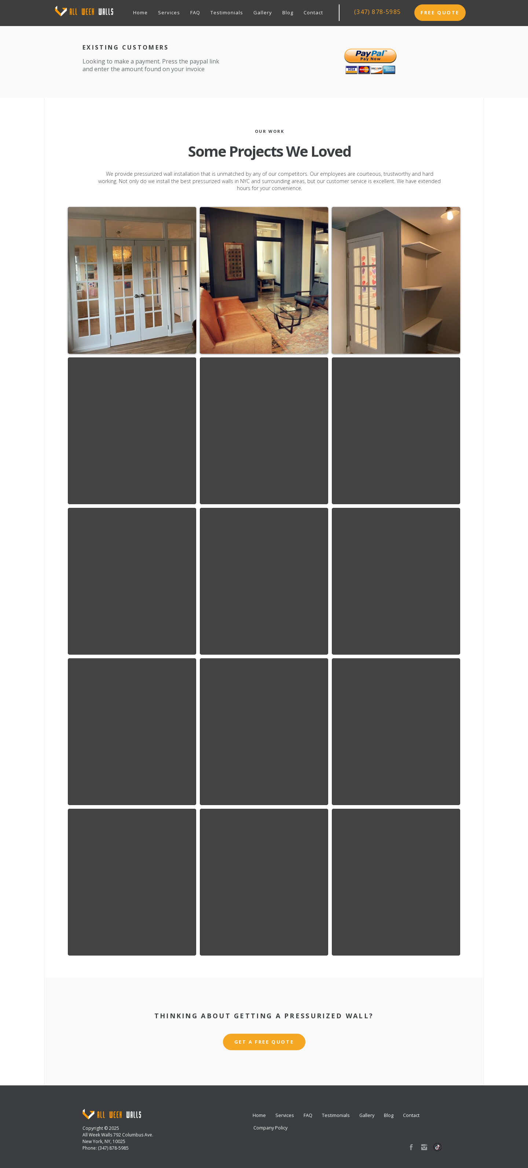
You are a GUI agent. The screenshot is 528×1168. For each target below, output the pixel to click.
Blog (287, 12)
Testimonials (226, 12)
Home (140, 12)
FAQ (195, 12)
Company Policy (270, 1128)
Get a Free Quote (264, 1041)
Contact (313, 12)
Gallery (262, 12)
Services (169, 12)
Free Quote (440, 12)
